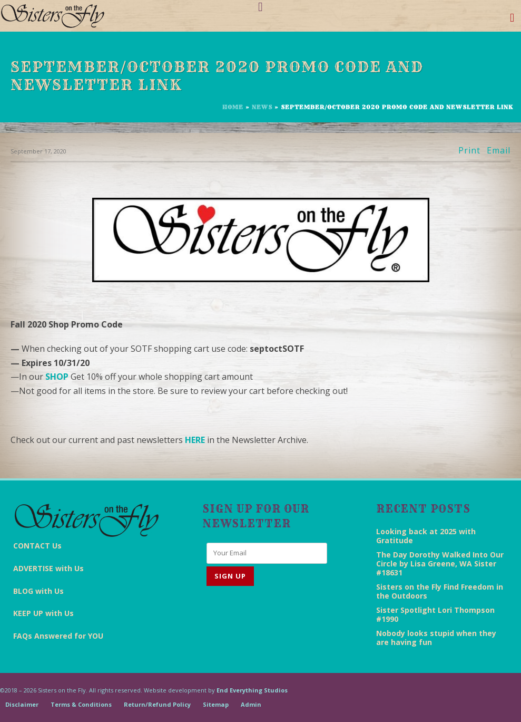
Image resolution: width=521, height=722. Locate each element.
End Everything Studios (252, 690)
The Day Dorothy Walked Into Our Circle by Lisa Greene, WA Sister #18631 (440, 563)
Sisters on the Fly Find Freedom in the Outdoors (439, 591)
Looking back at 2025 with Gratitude (426, 535)
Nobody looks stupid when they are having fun (436, 637)
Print (469, 150)
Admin (251, 704)
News (262, 107)
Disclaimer (21, 704)
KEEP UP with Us (43, 613)
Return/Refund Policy (157, 704)
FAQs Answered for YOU (58, 636)
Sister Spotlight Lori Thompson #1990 (435, 614)
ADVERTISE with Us (48, 568)
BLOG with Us (38, 591)
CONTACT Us (37, 546)
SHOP (56, 376)
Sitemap (216, 704)
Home (232, 107)
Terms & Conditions (81, 704)
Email (498, 150)
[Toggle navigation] (512, 19)
